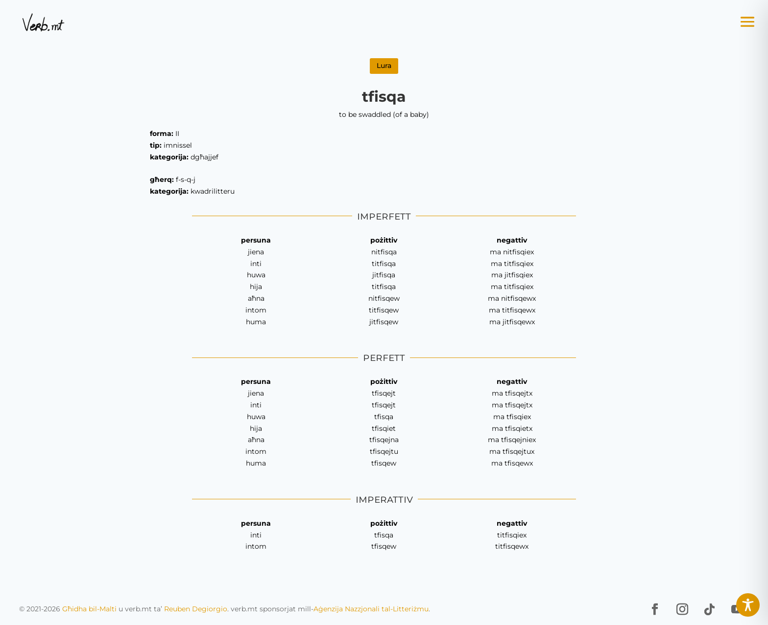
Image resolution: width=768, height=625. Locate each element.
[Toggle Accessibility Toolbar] (748, 605)
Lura (384, 65)
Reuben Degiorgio (195, 608)
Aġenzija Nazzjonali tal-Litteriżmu (371, 608)
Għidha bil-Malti (89, 608)
